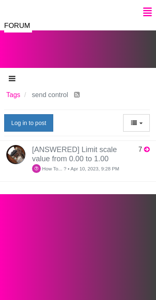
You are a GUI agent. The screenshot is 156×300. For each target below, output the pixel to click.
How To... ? (49, 168)
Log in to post (28, 123)
